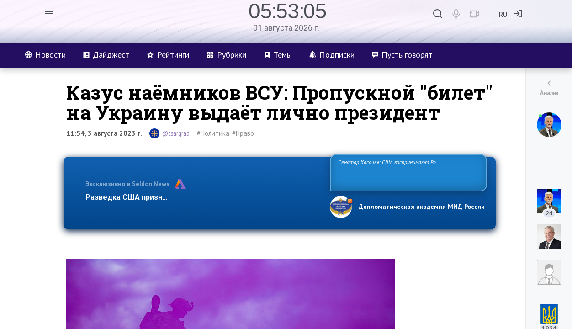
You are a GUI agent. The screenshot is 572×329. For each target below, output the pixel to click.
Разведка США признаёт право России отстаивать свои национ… (202, 197)
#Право (243, 133)
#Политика (213, 133)
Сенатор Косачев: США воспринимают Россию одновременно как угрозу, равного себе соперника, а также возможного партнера (407, 172)
